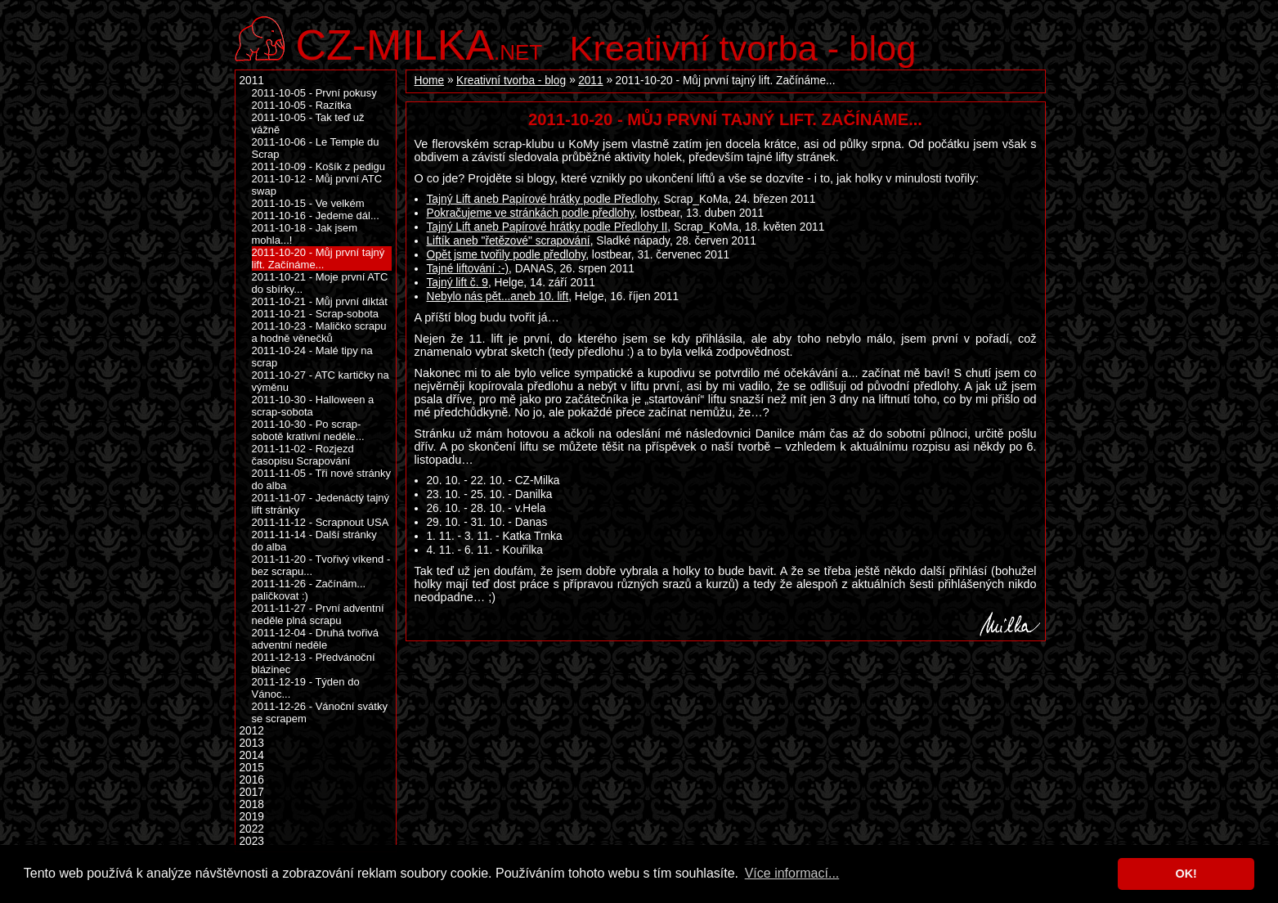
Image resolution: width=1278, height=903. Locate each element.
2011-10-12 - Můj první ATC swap (317, 185)
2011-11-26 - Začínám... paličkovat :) (309, 589)
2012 (252, 731)
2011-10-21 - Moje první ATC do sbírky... (320, 283)
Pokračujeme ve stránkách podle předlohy (531, 213)
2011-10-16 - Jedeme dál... (315, 215)
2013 (252, 743)
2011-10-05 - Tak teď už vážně (308, 123)
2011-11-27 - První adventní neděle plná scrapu (318, 614)
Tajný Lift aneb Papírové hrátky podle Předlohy (542, 199)
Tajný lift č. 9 (457, 282)
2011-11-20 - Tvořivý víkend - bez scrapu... (321, 565)
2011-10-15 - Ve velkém (308, 203)
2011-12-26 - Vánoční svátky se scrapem (320, 712)
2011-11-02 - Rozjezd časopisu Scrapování (303, 455)
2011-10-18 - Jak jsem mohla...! (305, 234)
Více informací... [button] (792, 873)
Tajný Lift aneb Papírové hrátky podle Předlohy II (547, 227)
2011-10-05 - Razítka (302, 105)
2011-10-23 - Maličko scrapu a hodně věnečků (319, 332)
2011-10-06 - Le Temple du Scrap (315, 148)
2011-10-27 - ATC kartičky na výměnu (320, 381)
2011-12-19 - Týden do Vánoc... (306, 688)
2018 (252, 804)
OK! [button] (1185, 873)
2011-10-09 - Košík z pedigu (319, 166)
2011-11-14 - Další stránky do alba (314, 540)
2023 (252, 841)
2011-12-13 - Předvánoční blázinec (313, 663)
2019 (252, 817)
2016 (252, 780)
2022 (252, 829)
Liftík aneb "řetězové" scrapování (508, 241)
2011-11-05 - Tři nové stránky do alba (322, 479)
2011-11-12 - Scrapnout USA (320, 522)
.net (419, 43)
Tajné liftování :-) (468, 269)
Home (430, 80)
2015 (252, 767)
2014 (252, 755)
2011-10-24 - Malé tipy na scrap (312, 356)
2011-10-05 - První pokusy (314, 93)
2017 (252, 792)
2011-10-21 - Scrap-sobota (315, 314)
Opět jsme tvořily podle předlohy (506, 255)
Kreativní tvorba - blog (743, 48)
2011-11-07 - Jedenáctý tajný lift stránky (321, 504)
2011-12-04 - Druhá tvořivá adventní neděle (315, 639)
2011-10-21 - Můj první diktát (320, 301)
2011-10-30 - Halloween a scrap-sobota (313, 405)
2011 (590, 80)
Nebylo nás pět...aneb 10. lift (498, 296)
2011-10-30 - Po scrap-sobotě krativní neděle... (308, 430)
